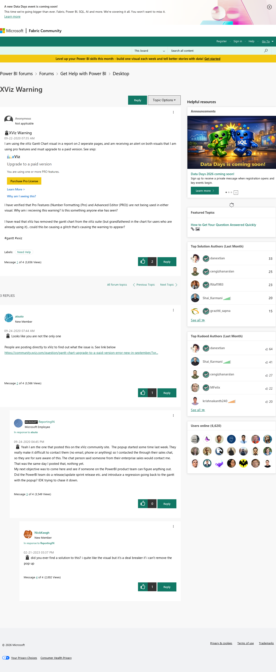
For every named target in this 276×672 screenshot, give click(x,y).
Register (221, 41)
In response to (26, 432)
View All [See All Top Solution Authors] (198, 320)
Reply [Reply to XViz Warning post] (167, 261)
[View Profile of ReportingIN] (47, 421)
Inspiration (90, 30)
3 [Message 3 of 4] (27, 494)
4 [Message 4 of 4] (37, 577)
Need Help (24, 251)
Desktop (121, 73)
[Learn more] (205, 190)
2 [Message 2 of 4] (17, 383)
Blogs (146, 30)
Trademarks (266, 643)
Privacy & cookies (221, 643)
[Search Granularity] (150, 51)
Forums (71, 30)
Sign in (238, 41)
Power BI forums (16, 73)
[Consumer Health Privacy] (56, 658)
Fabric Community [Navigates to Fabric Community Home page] (45, 30)
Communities (127, 30)
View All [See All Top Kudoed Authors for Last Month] (198, 410)
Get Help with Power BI (83, 73)
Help (251, 41)
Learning (163, 30)
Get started (212, 58)
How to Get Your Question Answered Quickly (223, 224)
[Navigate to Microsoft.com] (11, 30)
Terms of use (245, 643)
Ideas (108, 30)
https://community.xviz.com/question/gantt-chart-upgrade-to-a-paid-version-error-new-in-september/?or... (81, 352)
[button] (137, 100)
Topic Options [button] (163, 100)
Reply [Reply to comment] (167, 393)
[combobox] (220, 51)
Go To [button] (266, 41)
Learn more (12, 16)
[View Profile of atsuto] (19, 316)
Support (181, 30)
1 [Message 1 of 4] (17, 262)
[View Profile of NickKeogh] (41, 532)
